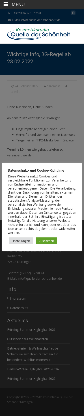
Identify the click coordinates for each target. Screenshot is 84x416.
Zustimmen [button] (46, 241)
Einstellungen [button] (21, 241)
